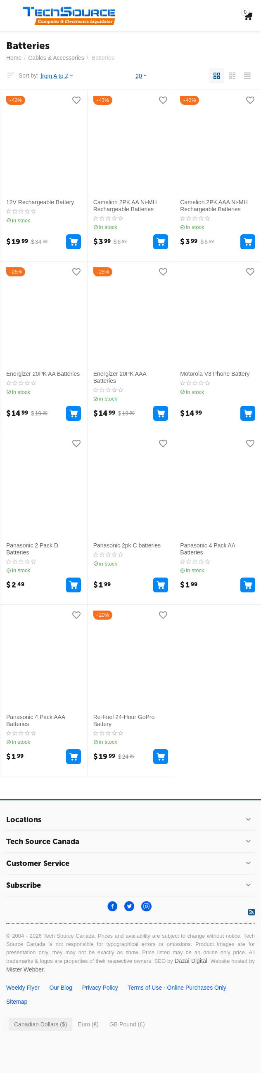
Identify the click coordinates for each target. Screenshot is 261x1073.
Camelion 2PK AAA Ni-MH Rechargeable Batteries (213, 205)
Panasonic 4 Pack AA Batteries (207, 549)
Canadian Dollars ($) (40, 1024)
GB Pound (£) (127, 1024)
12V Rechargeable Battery (40, 202)
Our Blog (61, 987)
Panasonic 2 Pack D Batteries (32, 549)
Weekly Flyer (23, 987)
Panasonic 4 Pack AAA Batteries (35, 720)
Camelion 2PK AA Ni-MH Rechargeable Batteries (125, 205)
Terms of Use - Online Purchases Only (177, 987)
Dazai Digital (191, 960)
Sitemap (16, 1001)
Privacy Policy (100, 987)
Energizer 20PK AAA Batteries (119, 377)
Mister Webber (25, 969)
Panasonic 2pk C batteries (127, 545)
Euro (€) (88, 1024)
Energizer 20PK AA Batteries (43, 373)
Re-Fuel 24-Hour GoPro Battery (124, 720)
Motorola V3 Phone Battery (214, 373)
